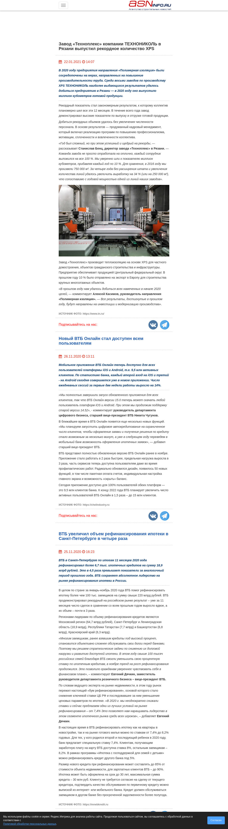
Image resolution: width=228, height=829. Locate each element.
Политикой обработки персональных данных (29, 823)
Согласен (216, 820)
